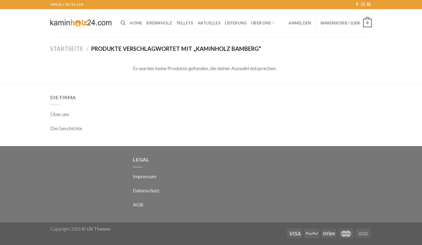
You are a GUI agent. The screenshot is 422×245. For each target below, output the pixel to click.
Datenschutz (146, 190)
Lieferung (236, 23)
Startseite (66, 48)
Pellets (185, 23)
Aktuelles (209, 23)
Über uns (263, 23)
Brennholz (159, 23)
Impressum (144, 176)
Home (136, 23)
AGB (138, 204)
